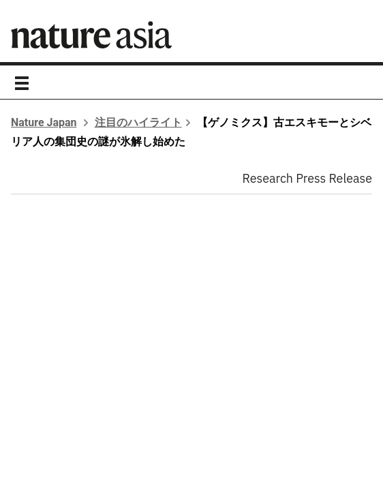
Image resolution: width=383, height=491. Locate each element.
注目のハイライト (138, 122)
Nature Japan (44, 122)
